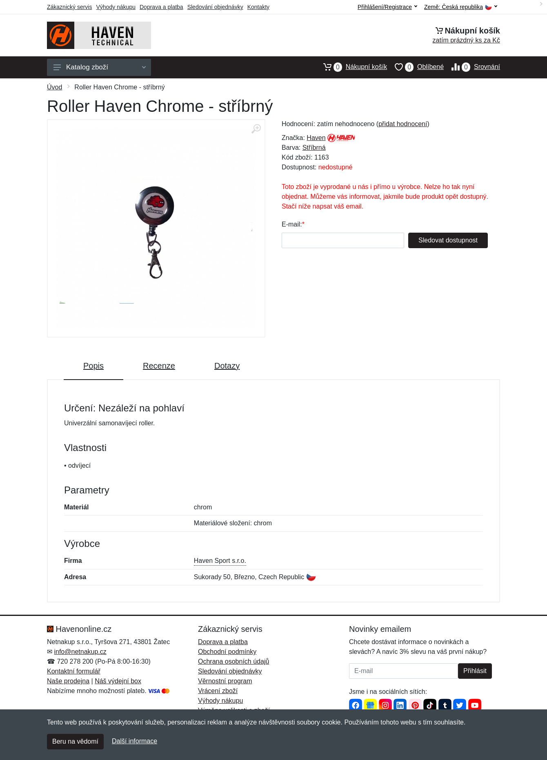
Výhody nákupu (116, 7)
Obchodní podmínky (227, 651)
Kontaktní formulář (73, 671)
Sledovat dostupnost (448, 240)
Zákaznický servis (69, 7)
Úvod (54, 87)
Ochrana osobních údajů (233, 661)
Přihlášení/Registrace (387, 7)
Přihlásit (475, 670)
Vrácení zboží (218, 690)
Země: (460, 7)
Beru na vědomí (75, 741)
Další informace (134, 741)
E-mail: (292, 224)
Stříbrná (314, 147)
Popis (93, 365)
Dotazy (227, 365)
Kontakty (258, 7)
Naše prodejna (68, 681)
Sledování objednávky (215, 7)
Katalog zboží (99, 67)
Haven (316, 137)
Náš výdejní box (118, 681)
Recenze (159, 365)
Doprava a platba (161, 7)
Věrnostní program (225, 681)
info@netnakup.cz (80, 651)
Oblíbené (415, 67)
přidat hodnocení (402, 123)
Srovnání (472, 67)
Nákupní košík (351, 67)
